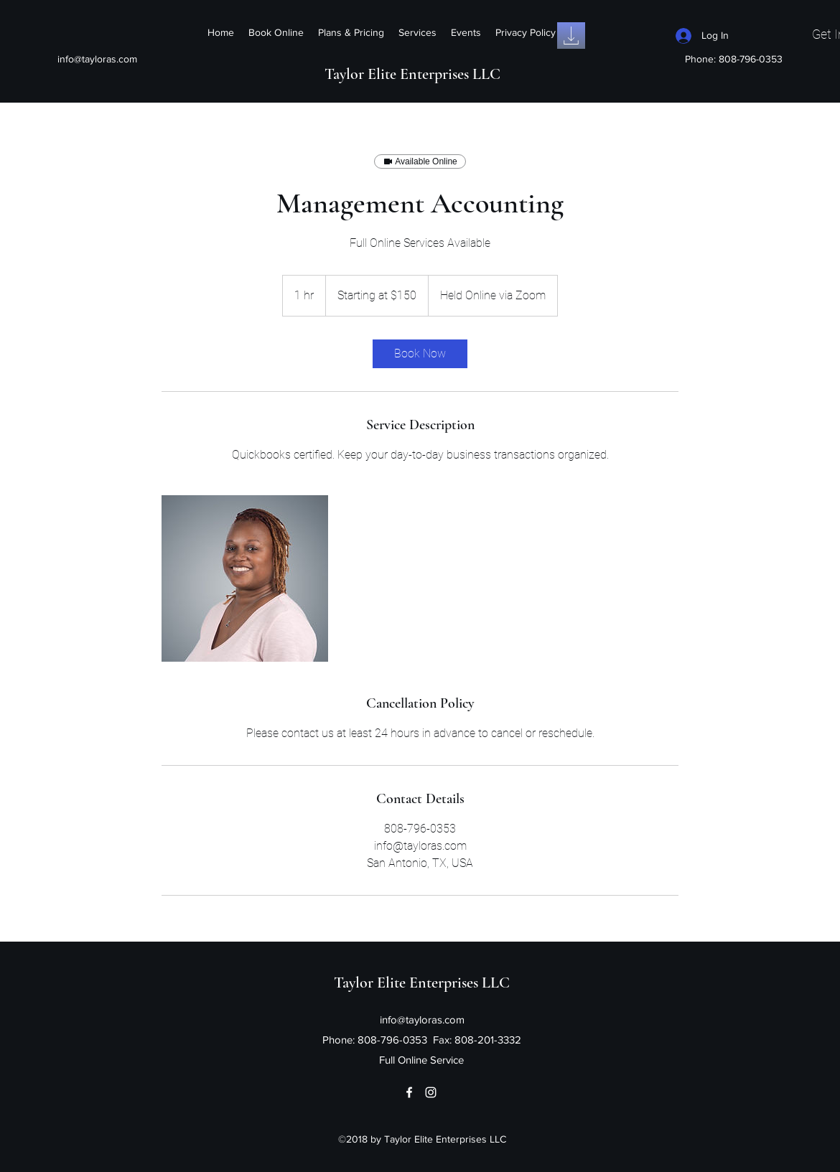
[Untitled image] (245, 578)
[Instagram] (431, 1092)
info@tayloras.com (97, 59)
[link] (420, 353)
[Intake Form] (571, 35)
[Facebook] (409, 1092)
